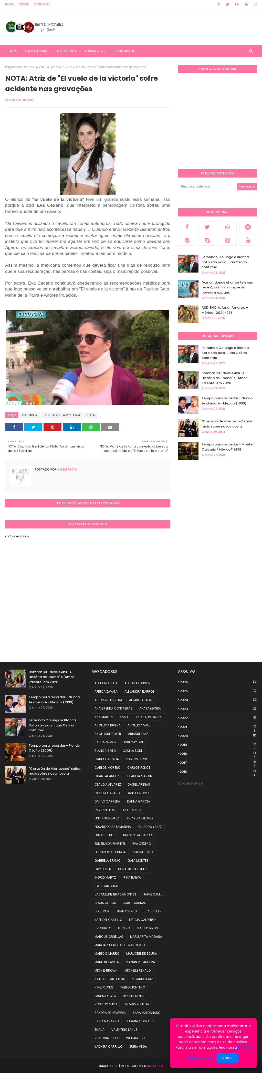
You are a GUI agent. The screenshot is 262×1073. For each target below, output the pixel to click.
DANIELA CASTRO (107, 793)
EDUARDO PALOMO (139, 818)
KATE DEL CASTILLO (108, 920)
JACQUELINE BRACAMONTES (115, 894)
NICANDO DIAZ (142, 979)
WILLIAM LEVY (135, 1038)
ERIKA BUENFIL (105, 835)
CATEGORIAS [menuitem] (36, 50)
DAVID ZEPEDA (105, 810)
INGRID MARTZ (105, 877)
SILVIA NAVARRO (107, 1021)
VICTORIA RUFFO (107, 1038)
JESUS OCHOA (105, 903)
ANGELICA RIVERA (108, 725)
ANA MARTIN (104, 717)
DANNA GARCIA (138, 801)
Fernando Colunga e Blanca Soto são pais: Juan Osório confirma (225, 262)
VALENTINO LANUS (124, 1029)
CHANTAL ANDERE (107, 776)
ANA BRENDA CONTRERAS (113, 708)
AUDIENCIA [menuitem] (93, 50)
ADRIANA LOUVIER (137, 683)
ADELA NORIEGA (106, 683)
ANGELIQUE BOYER (108, 734)
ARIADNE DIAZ (138, 734)
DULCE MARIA (131, 810)
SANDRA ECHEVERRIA (110, 1013)
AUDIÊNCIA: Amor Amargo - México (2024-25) (225, 310)
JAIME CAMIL (152, 894)
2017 (218, 762)
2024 (218, 699)
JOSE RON (102, 911)
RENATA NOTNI (133, 996)
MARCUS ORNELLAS (109, 936)
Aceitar (227, 1058)
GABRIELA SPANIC (108, 860)
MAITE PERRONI (148, 928)
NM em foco (67, 469)
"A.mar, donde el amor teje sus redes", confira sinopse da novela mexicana (227, 287)
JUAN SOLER (153, 911)
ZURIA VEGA (138, 1046)
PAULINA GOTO (105, 996)
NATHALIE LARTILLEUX (110, 979)
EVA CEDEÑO (141, 843)
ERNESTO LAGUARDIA (137, 835)
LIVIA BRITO (103, 928)
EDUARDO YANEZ (150, 827)
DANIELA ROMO (138, 793)
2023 (218, 708)
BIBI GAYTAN (133, 742)
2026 (218, 682)
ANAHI (124, 717)
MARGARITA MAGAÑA (146, 936)
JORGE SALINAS (134, 903)
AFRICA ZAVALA (106, 691)
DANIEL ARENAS (139, 784)
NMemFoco (155, 1066)
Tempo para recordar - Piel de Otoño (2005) (54, 748)
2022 (218, 717)
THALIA (99, 1029)
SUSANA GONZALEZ (140, 1021)
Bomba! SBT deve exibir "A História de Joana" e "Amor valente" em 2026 (224, 378)
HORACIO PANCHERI (133, 869)
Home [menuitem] (13, 50)
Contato (42, 4)
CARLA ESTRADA (107, 759)
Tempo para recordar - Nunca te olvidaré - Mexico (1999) (227, 401)
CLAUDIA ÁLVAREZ (108, 784)
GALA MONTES (138, 860)
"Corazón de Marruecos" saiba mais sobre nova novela (227, 424)
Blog (114, 1066)
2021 (218, 727)
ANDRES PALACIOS (149, 717)
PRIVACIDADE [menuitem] (123, 50)
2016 (218, 771)
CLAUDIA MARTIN (139, 776)
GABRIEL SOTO (143, 852)
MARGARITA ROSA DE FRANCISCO (120, 945)
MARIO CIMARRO (107, 953)
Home (9, 4)
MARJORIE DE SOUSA (141, 953)
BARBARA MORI (106, 742)
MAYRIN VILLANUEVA (140, 962)
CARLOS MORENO (107, 767)
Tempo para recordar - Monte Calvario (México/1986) (227, 447)
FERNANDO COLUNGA (110, 852)
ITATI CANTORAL (107, 886)
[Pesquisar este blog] (207, 186)
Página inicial (16, 67)
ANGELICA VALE (139, 725)
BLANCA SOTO (105, 750)
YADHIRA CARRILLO (108, 1046)
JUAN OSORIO (126, 911)
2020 (218, 735)
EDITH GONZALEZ (107, 818)
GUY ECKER (103, 869)
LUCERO (124, 928)
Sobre (24, 4)
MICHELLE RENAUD (137, 970)
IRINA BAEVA (132, 877)
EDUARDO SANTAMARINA (113, 827)
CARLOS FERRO (137, 759)
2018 (218, 753)
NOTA (34, 67)
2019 (218, 744)
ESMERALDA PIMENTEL (110, 843)
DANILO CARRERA (107, 801)
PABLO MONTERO (132, 987)
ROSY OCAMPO (106, 1004)
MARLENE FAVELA (107, 962)
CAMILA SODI (132, 750)
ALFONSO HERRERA (108, 700)
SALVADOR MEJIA (136, 1004)
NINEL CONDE (104, 987)
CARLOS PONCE (138, 767)
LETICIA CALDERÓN (142, 920)
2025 (218, 691)
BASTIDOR (29, 415)
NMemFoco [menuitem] (67, 50)
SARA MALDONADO (146, 1013)
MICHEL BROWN (106, 970)
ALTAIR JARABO (140, 700)
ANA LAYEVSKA (150, 708)
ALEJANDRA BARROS (139, 691)
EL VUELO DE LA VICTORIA (62, 415)
